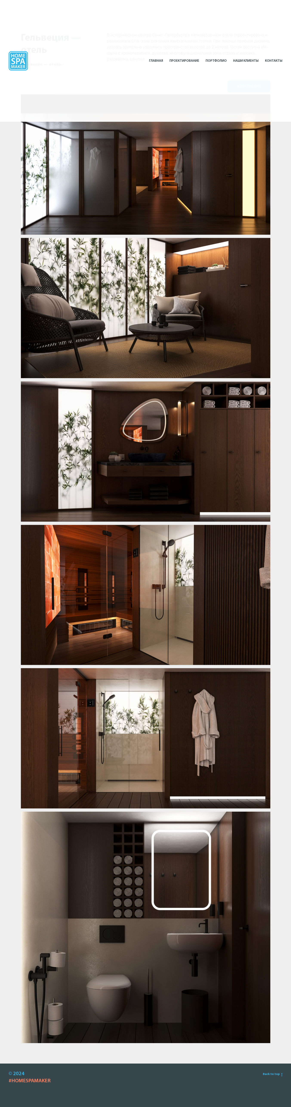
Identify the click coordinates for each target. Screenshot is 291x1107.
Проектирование (184, 61)
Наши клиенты (246, 61)
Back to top (272, 1074)
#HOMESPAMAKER (30, 1081)
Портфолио (216, 61)
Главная (156, 61)
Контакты (273, 61)
